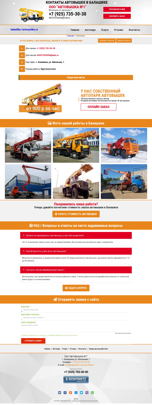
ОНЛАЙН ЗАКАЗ (98, 107)
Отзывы (118, 29)
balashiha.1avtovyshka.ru (24, 29)
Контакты (134, 29)
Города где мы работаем (98, 348)
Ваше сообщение (28, 322)
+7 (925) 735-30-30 (67, 14)
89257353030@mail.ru (48, 55)
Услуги (105, 29)
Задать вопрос (123, 40)
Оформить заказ (117, 16)
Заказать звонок (106, 40)
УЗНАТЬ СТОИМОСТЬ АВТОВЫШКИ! (76, 213)
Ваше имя (25, 306)
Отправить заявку (33, 340)
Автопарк (90, 29)
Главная (75, 29)
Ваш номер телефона (30, 314)
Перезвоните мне (117, 9)
